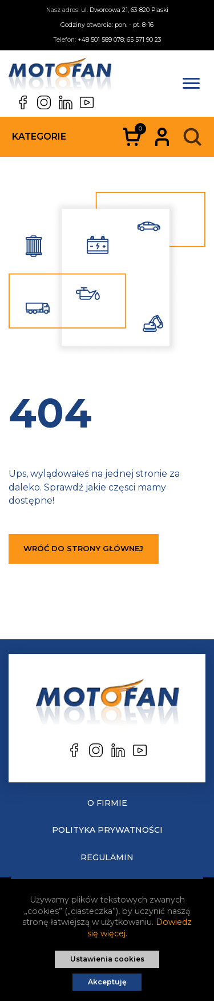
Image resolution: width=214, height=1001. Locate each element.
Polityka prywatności (107, 830)
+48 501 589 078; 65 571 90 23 (119, 39)
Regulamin (107, 857)
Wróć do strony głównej (83, 548)
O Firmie (107, 803)
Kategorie (39, 136)
